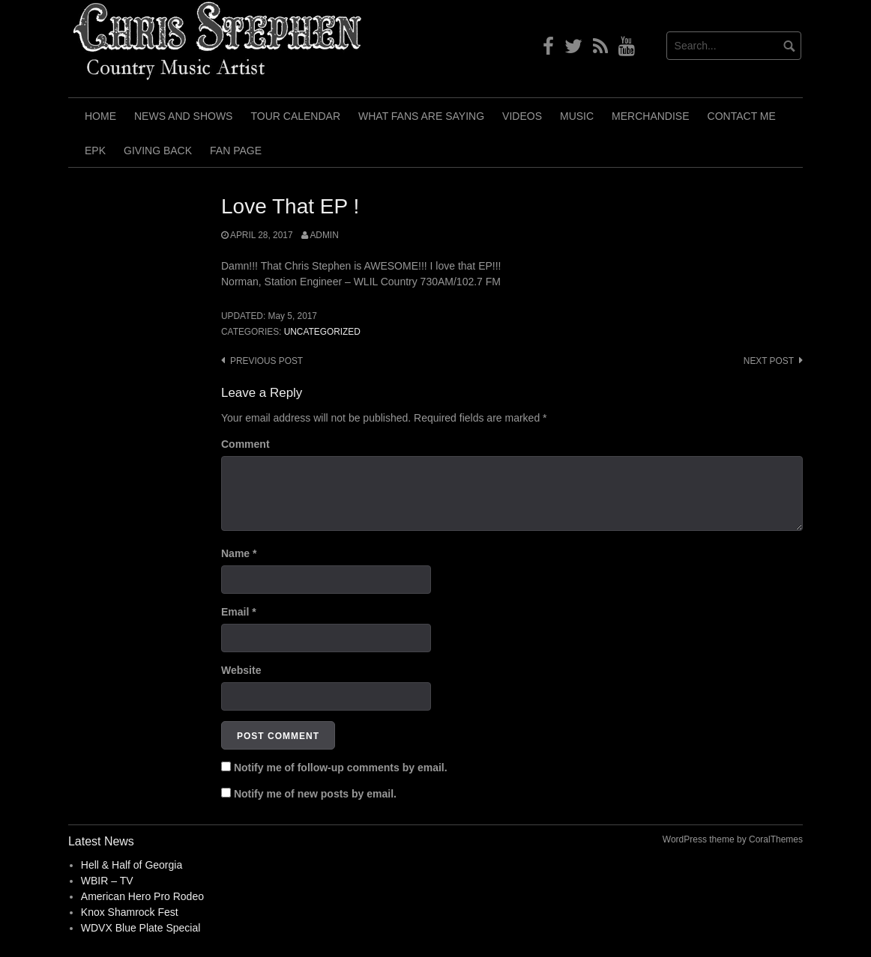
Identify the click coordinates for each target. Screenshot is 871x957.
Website (241, 670)
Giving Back (158, 151)
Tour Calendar (295, 116)
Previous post (266, 361)
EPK (95, 151)
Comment (245, 444)
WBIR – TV (107, 881)
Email (238, 612)
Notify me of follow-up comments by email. (340, 768)
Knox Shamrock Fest (129, 912)
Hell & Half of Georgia (131, 865)
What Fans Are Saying (421, 116)
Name (238, 553)
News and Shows (183, 116)
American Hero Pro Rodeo (142, 896)
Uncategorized (322, 331)
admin (324, 235)
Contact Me (742, 116)
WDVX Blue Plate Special (141, 928)
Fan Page (236, 151)
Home (100, 116)
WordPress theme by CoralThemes (733, 839)
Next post (769, 361)
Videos (522, 116)
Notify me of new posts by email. (315, 794)
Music (577, 116)
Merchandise (650, 116)
